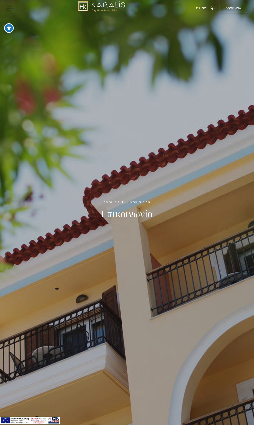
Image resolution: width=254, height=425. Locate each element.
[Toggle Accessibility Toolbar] (9, 26)
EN (198, 8)
